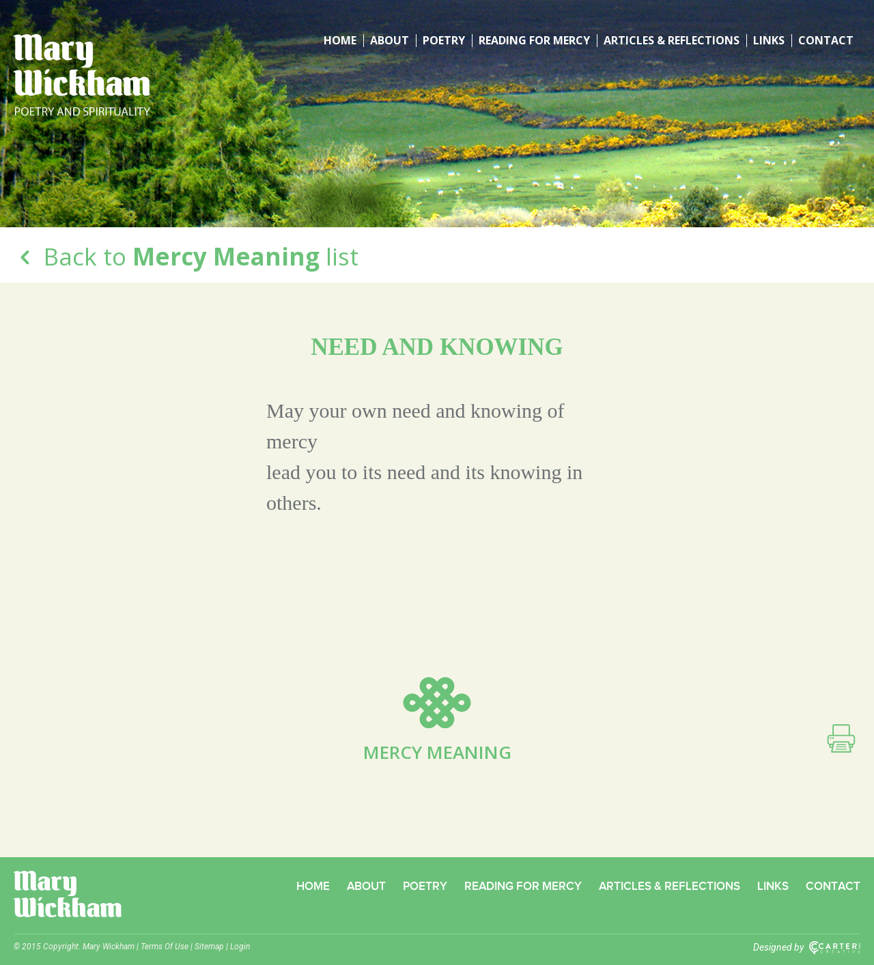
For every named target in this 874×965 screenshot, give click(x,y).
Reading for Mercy (534, 40)
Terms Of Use (164, 946)
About (389, 40)
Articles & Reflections (671, 40)
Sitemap (209, 946)
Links (769, 40)
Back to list (186, 256)
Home (340, 40)
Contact (826, 40)
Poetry (444, 40)
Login (240, 946)
